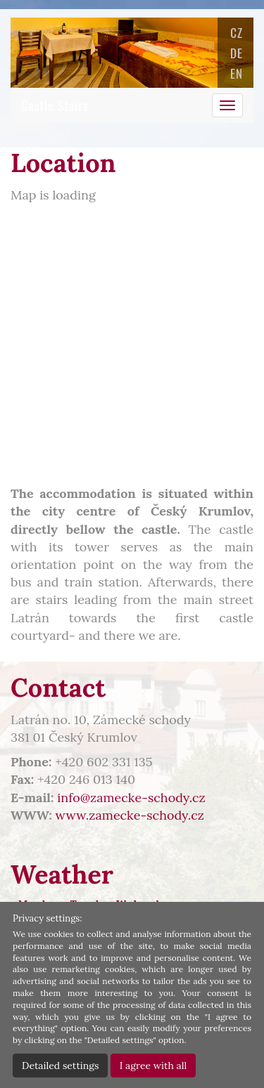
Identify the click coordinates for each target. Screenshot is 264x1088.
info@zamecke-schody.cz (131, 797)
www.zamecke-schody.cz (130, 815)
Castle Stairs (55, 105)
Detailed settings (60, 1065)
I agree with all (153, 1065)
